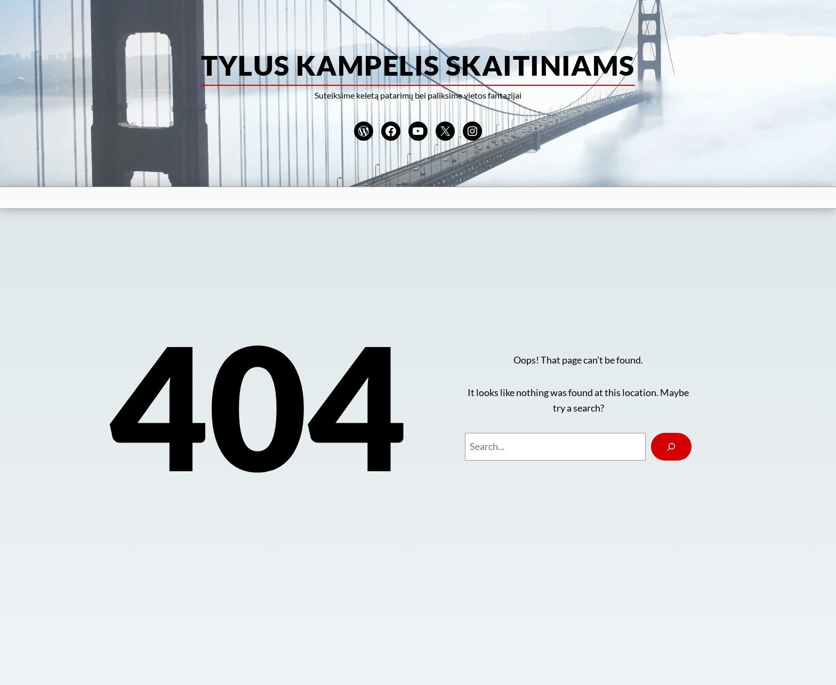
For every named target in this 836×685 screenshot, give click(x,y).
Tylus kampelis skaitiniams (417, 65)
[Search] (671, 447)
